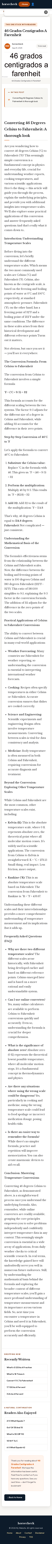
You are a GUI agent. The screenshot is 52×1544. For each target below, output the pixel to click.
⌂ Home (24, 4)
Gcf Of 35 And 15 (15, 1427)
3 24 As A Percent (15, 1394)
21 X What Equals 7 (16, 1421)
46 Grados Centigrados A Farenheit (25, 1464)
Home (9, 1533)
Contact (28, 1533)
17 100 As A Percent (16, 1387)
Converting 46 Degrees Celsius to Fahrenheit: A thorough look (27, 100)
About (18, 1533)
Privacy (22, 1537)
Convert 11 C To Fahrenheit (20, 1380)
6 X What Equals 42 (16, 1447)
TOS (31, 1537)
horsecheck (9, 4)
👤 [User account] (33, 4)
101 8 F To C (12, 1440)
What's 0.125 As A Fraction (19, 1367)
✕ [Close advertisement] (46, 12)
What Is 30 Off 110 (15, 1434)
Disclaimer (40, 1533)
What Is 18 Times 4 (15, 1374)
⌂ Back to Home (14, 1497)
